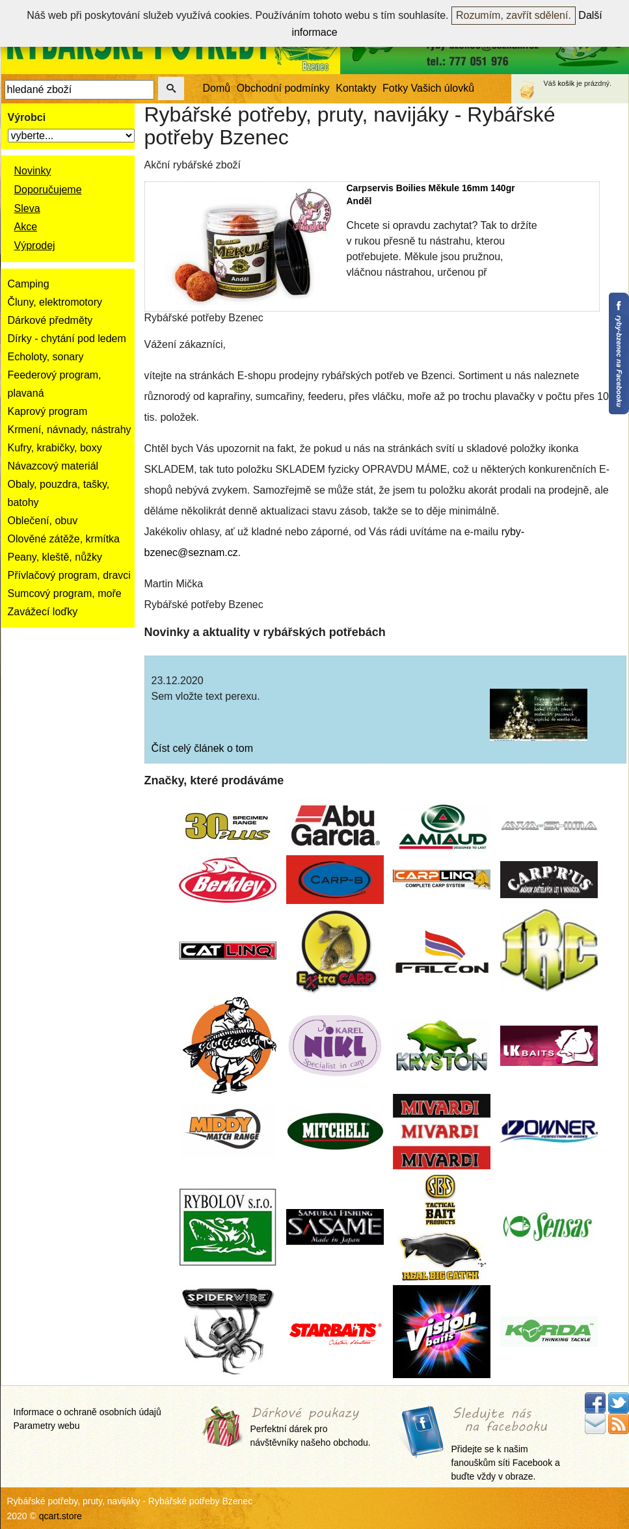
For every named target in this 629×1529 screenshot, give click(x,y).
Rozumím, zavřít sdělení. (513, 15)
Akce (26, 226)
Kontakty (356, 88)
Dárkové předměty (50, 320)
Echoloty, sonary (46, 356)
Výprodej (34, 245)
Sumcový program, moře (65, 593)
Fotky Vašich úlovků (428, 88)
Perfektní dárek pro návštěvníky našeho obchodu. (310, 1427)
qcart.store (60, 1516)
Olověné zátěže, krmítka (64, 538)
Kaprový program (48, 411)
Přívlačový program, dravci (69, 575)
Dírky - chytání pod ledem (67, 338)
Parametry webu (47, 1425)
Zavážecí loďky (43, 611)
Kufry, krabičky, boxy (55, 447)
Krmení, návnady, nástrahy (69, 429)
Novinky (32, 170)
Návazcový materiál (53, 466)
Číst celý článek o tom (203, 748)
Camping (28, 283)
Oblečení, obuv (43, 520)
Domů (217, 88)
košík (566, 83)
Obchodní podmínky (283, 88)
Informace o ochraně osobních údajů (87, 1412)
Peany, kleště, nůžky (55, 557)
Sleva (27, 208)
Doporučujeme (48, 189)
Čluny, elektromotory (55, 302)
